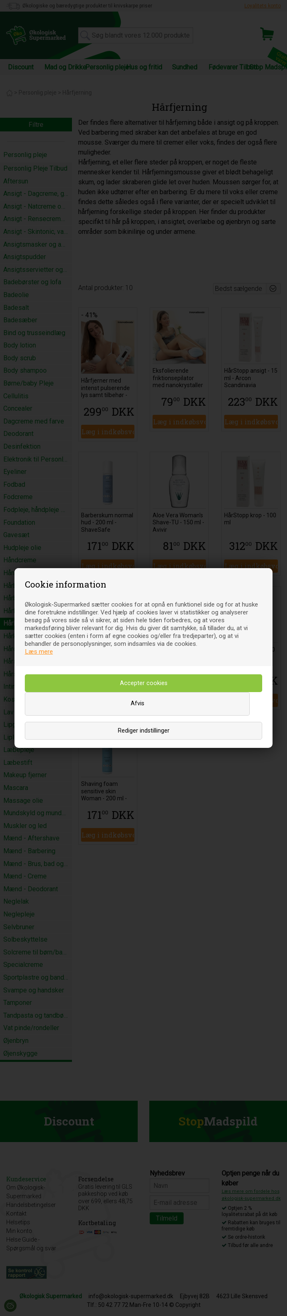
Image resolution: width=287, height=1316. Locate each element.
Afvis (137, 703)
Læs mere (39, 651)
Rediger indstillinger (144, 730)
